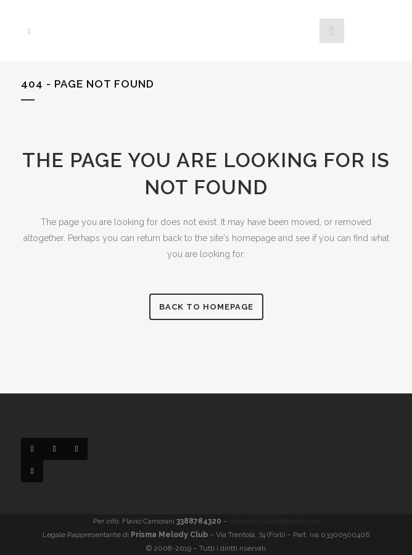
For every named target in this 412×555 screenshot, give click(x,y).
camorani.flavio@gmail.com (274, 521)
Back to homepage (206, 306)
